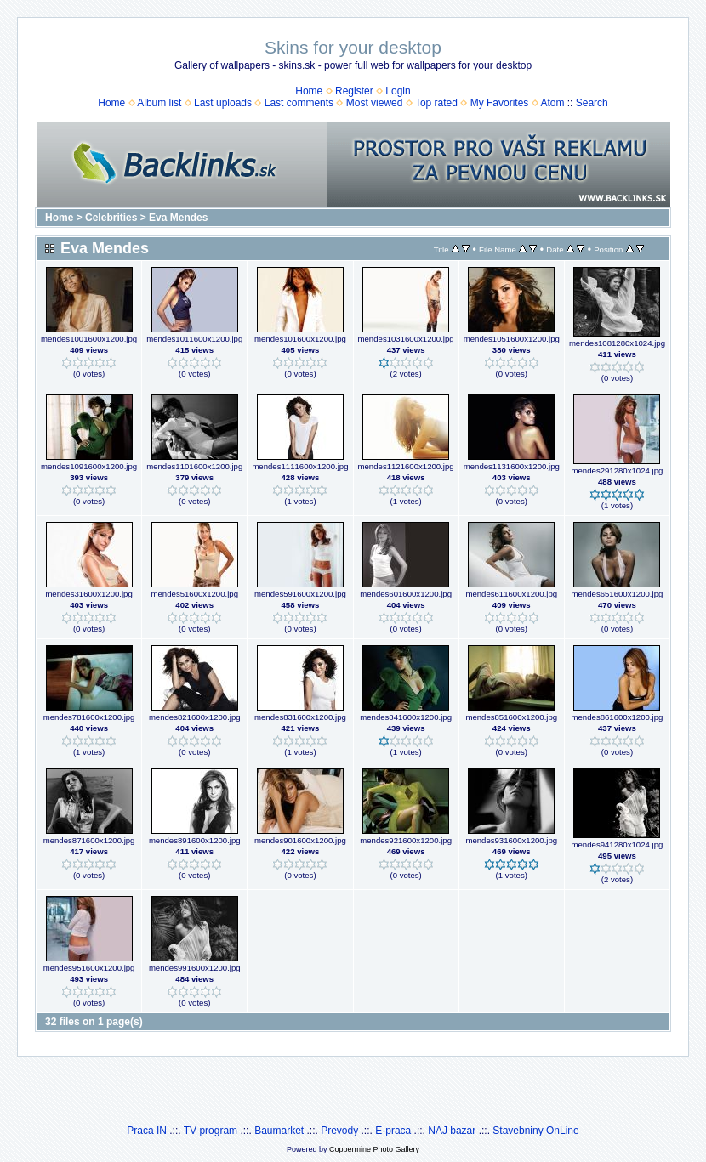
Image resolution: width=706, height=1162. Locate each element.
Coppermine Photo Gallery (374, 1149)
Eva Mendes (178, 218)
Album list (159, 103)
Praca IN (147, 1130)
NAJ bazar (451, 1130)
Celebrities (111, 218)
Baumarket (279, 1130)
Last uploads (223, 103)
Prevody (339, 1130)
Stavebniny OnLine (535, 1130)
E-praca (393, 1130)
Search (592, 103)
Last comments (299, 103)
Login (397, 91)
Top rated (436, 103)
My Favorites (499, 103)
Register (354, 91)
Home (308, 91)
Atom (552, 103)
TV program (210, 1130)
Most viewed (374, 103)
